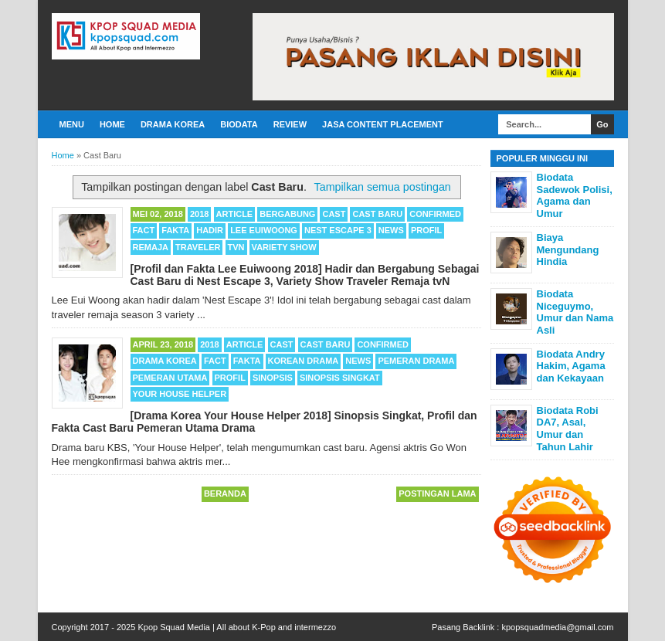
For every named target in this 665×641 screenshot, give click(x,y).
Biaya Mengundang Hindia (568, 249)
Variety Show (284, 247)
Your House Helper (180, 394)
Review (290, 124)
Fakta (175, 230)
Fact (144, 230)
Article (234, 214)
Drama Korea (173, 124)
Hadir (209, 230)
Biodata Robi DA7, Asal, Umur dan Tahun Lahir (568, 429)
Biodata (238, 124)
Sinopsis (273, 377)
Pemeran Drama (416, 360)
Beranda (225, 493)
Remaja (150, 247)
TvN (236, 247)
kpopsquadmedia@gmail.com (557, 627)
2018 (199, 214)
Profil (426, 230)
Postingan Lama (437, 493)
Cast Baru (377, 214)
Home (112, 124)
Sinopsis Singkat (340, 377)
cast (333, 214)
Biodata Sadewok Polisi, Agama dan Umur (574, 195)
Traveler (197, 247)
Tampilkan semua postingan (382, 187)
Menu (71, 124)
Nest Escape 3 (338, 230)
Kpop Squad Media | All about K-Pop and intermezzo (236, 627)
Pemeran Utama (170, 377)
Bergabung (287, 214)
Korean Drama (303, 360)
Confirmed (435, 214)
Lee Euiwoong (263, 230)
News (391, 230)
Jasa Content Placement (382, 124)
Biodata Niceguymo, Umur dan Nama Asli (575, 312)
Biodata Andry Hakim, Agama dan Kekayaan (571, 366)
